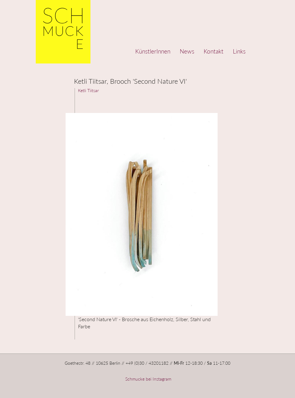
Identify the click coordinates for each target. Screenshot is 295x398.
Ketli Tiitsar (88, 90)
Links (239, 51)
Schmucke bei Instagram (147, 379)
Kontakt (214, 51)
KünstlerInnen (152, 51)
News (187, 51)
